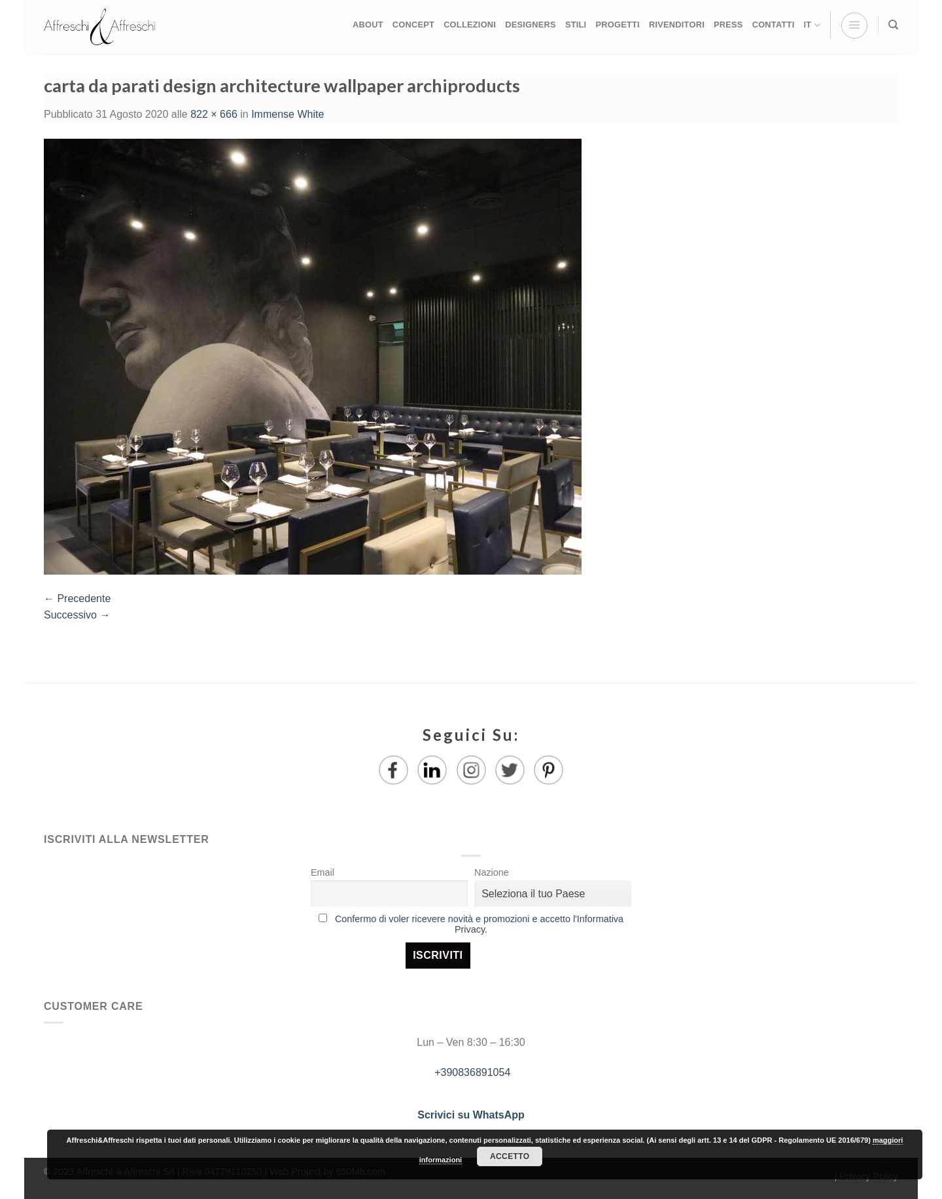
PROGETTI (617, 24)
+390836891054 (471, 1072)
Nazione (491, 872)
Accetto (509, 1156)
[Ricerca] (893, 24)
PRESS (728, 24)
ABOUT (368, 24)
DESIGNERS (530, 24)
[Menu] (854, 25)
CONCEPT (413, 24)
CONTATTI (773, 24)
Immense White (287, 114)
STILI (576, 24)
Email (322, 872)
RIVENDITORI (677, 24)
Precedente (77, 598)
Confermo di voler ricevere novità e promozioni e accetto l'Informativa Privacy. (479, 924)
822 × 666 (213, 114)
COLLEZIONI (470, 24)
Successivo (77, 614)
